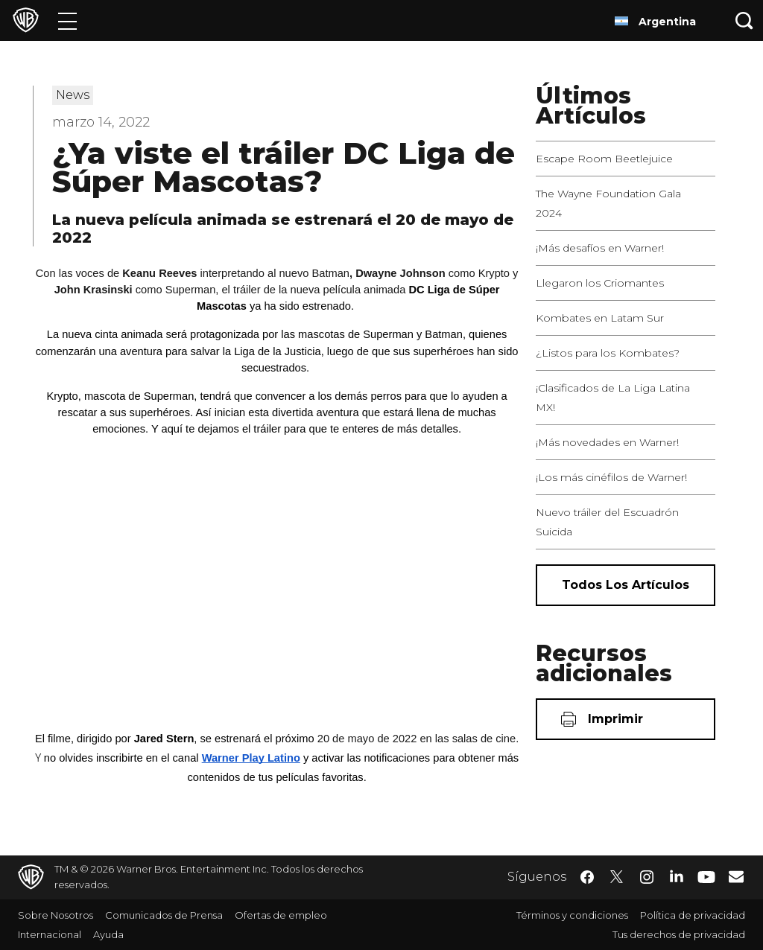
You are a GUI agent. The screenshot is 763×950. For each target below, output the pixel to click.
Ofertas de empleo (281, 915)
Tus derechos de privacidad (678, 934)
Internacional (49, 934)
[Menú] (67, 20)
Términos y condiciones (572, 915)
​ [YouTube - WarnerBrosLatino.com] (706, 877)
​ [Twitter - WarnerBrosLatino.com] (617, 877)
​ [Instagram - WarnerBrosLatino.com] (647, 877)
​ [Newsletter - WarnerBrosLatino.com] (736, 876)
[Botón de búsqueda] (744, 20)
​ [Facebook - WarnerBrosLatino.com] (587, 877)
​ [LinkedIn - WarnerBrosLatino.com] (677, 875)
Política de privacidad (692, 915)
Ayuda (108, 934)
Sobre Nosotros (55, 915)
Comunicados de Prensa (164, 915)
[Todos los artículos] (625, 585)
